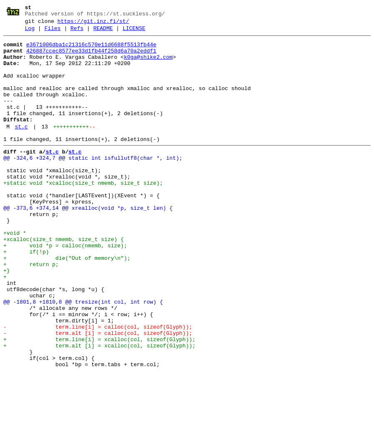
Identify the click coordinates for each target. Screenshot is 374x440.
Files (52, 32)
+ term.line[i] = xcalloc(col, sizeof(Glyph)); (99, 401)
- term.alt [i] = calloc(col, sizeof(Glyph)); (97, 393)
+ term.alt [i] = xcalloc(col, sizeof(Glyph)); (99, 408)
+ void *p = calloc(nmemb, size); (65, 288)
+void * (14, 273)
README (103, 32)
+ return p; (31, 310)
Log (30, 32)
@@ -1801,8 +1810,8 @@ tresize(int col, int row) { (83, 356)
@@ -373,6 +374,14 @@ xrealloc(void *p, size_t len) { (88, 243)
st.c (21, 148)
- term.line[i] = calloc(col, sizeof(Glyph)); (97, 386)
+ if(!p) (26, 295)
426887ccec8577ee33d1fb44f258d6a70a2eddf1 (91, 57)
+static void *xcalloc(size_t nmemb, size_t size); (83, 213)
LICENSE (134, 32)
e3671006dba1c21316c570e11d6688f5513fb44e (91, 49)
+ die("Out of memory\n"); (66, 303)
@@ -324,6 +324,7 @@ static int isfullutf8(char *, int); (92, 183)
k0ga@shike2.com (148, 64)
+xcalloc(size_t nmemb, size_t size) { (63, 280)
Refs (77, 32)
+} (6, 318)
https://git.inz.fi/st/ (93, 24)
